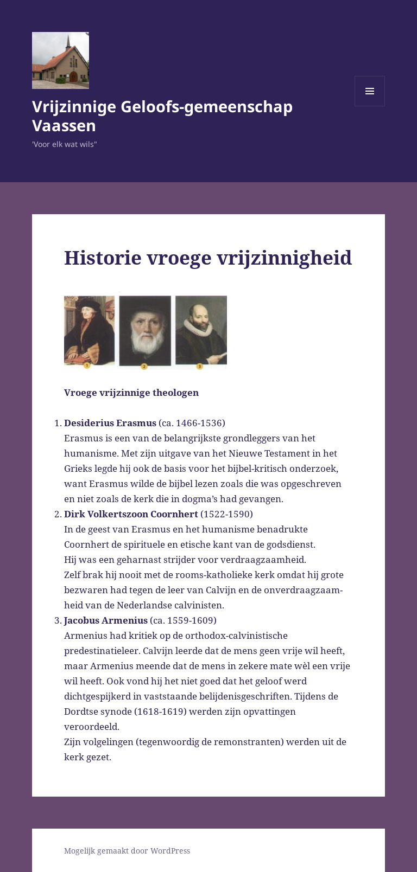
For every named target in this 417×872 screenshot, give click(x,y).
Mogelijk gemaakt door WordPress (127, 850)
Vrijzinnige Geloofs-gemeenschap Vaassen (162, 115)
